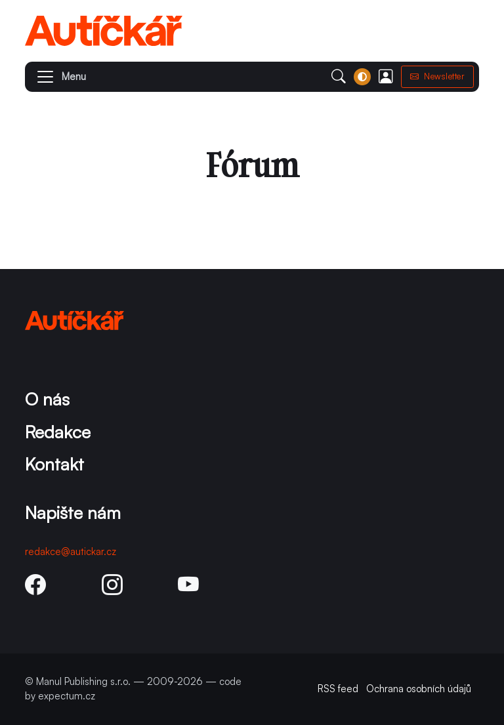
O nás (47, 398)
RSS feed (338, 688)
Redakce (58, 431)
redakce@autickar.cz (70, 551)
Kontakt (54, 463)
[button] (55, 77)
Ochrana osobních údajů (418, 688)
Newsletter (437, 76)
